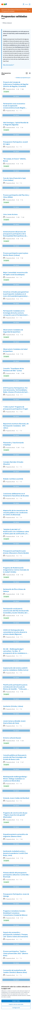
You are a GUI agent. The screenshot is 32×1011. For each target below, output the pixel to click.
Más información (8, 65)
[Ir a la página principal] (12, 4)
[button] (27, 73)
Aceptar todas (16, 1001)
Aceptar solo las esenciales (16, 1004)
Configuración (16, 1007)
